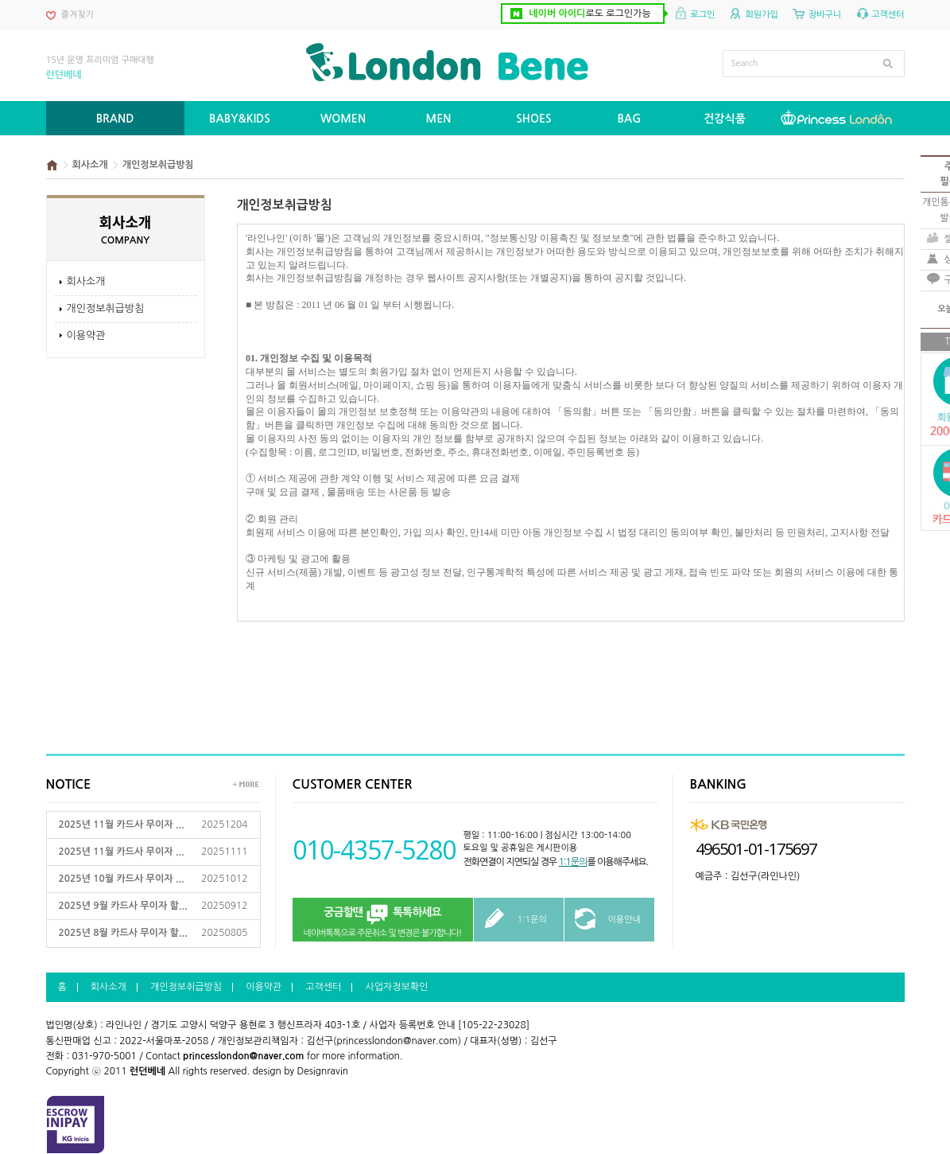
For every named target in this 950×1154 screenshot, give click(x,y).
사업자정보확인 (396, 987)
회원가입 (761, 14)
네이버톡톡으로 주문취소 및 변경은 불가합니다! (383, 920)
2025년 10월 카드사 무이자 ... (121, 878)
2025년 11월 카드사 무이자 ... (121, 824)
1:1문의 (573, 862)
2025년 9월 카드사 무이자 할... (123, 905)
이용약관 (86, 335)
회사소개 (86, 281)
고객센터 (887, 14)
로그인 (702, 14)
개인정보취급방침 (106, 308)
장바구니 (824, 14)
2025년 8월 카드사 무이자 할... (123, 933)
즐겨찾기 (77, 14)
